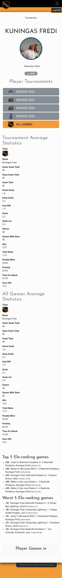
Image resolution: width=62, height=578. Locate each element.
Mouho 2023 (21, 100)
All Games (20, 124)
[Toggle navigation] (57, 4)
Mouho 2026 (21, 116)
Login (56, 10)
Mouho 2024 (21, 108)
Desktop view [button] (49, 565)
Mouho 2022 (21, 92)
